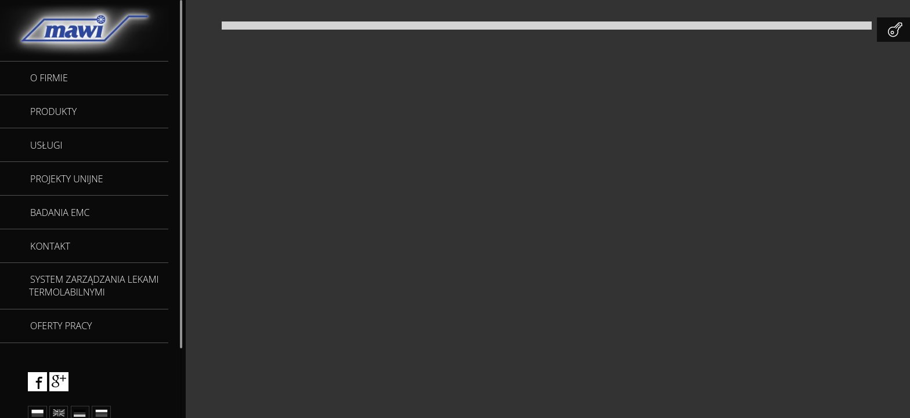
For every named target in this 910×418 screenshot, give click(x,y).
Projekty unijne (66, 178)
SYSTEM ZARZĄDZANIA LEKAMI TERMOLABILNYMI (93, 285)
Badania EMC (59, 212)
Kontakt (50, 246)
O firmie (49, 77)
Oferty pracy (61, 325)
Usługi (46, 145)
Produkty (53, 111)
